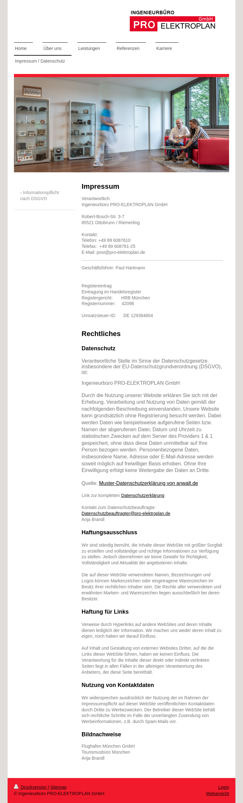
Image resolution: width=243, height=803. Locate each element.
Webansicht (217, 793)
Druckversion (31, 787)
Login (223, 787)
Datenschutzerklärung (142, 495)
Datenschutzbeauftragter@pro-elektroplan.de (126, 513)
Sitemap (58, 787)
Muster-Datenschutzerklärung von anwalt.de (148, 483)
